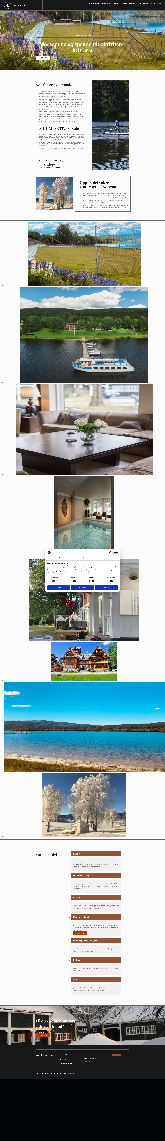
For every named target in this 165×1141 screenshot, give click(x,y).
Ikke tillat (58, 587)
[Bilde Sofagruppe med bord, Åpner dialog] (84, 475)
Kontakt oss (80, 933)
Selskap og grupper (112, 3)
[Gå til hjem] (15, 8)
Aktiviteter (146, 3)
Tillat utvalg (82, 587)
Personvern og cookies (67, 1073)
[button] (43, 58)
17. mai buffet (124, 3)
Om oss (152, 3)
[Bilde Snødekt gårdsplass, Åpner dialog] (84, 836)
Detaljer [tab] (82, 558)
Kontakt (158, 3)
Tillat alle (106, 587)
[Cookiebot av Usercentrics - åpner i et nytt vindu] (110, 552)
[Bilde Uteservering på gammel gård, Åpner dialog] (84, 641)
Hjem (90, 3)
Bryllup (103, 3)
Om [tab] (107, 558)
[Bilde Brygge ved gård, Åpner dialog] (84, 382)
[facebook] (112, 1055)
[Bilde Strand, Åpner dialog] (84, 772)
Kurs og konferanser (135, 3)
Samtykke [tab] (58, 558)
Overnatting (96, 3)
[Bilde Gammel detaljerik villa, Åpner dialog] (84, 680)
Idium (44, 1073)
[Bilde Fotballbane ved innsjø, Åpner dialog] (84, 285)
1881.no (55, 1073)
